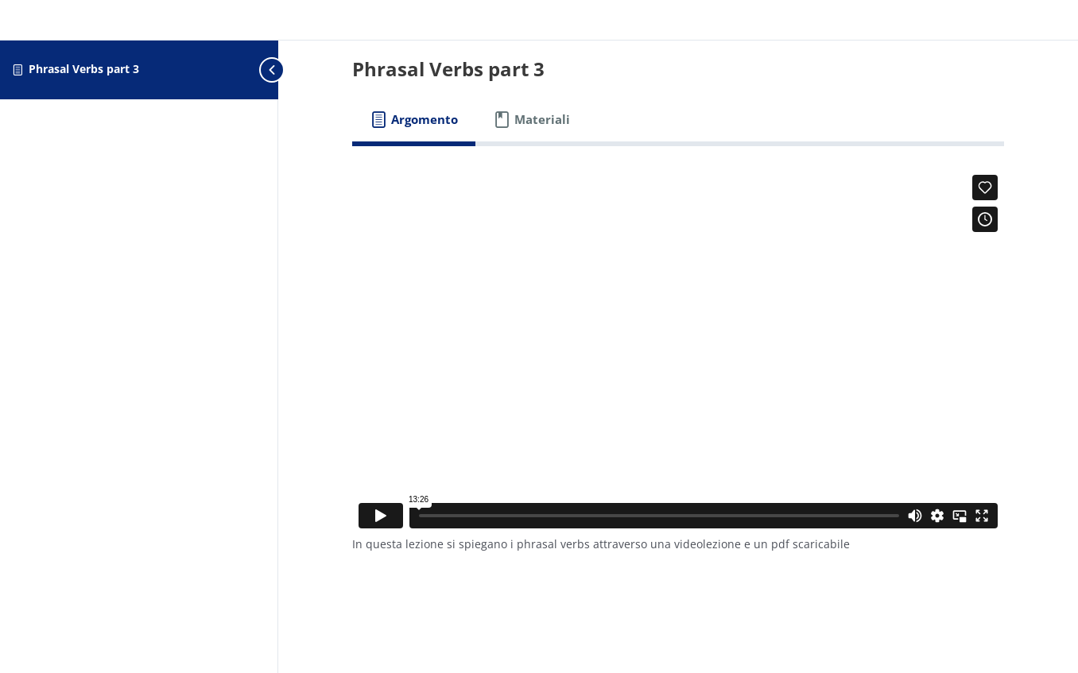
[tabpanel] (678, 367)
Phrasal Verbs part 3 (84, 68)
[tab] (413, 120)
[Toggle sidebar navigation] (246, 69)
